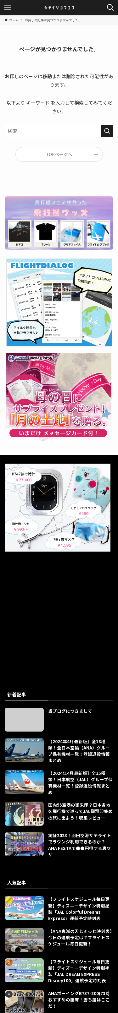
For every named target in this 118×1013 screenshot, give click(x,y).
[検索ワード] (59, 131)
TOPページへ (59, 154)
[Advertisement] (59, 612)
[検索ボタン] (110, 7)
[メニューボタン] (7, 7)
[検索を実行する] (107, 131)
